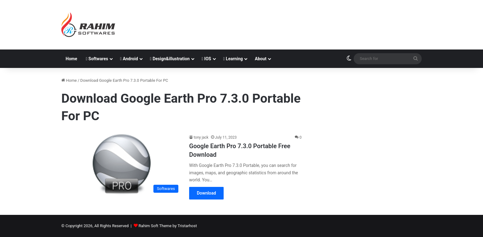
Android (129, 58)
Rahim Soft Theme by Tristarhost (168, 225)
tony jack (201, 137)
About (260, 58)
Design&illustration (170, 58)
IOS (206, 58)
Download (206, 193)
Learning (233, 58)
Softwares (97, 58)
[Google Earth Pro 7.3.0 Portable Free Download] (121, 165)
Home (71, 58)
